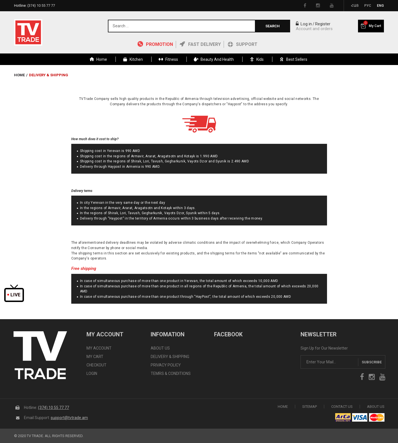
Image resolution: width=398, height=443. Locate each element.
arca (343, 417)
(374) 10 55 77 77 (53, 407)
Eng (380, 6)
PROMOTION (159, 44)
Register (322, 23)
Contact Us (342, 406)
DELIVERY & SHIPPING (170, 356)
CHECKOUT (96, 365)
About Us (375, 406)
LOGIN (91, 373)
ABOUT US (160, 348)
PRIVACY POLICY (166, 365)
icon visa (360, 417)
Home (19, 75)
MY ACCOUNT (99, 348)
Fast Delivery (204, 44)
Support (246, 44)
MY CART (94, 356)
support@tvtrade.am (69, 417)
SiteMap (309, 406)
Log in (304, 23)
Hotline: (34, 5)
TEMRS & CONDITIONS (171, 373)
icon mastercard (376, 417)
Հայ (355, 6)
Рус (367, 6)
